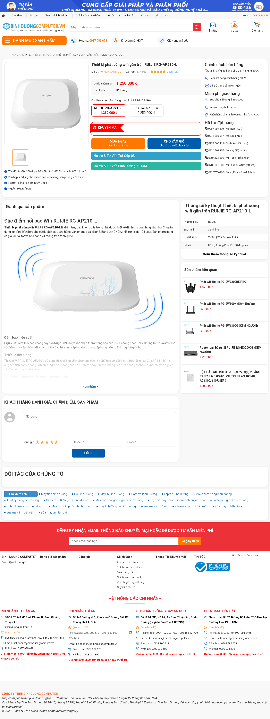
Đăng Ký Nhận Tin (189, 542)
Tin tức (34, 15)
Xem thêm (90, 386)
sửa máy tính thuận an (229, 506)
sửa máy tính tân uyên (55, 512)
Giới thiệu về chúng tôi (14, 562)
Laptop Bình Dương (176, 494)
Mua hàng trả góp (127, 572)
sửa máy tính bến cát (20, 512)
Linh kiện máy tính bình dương (25, 506)
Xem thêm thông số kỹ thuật (224, 254)
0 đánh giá (172, 71)
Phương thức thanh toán (131, 562)
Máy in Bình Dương (112, 494)
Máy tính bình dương (54, 494)
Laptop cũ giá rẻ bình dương (230, 500)
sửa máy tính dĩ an (155, 506)
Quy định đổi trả (126, 587)
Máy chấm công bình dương (214, 494)
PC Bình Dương (83, 494)
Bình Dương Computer (245, 555)
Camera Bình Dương (144, 494)
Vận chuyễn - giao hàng (130, 582)
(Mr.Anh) (73, 638)
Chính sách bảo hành (56, 15)
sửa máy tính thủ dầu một (191, 506)
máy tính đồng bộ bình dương (117, 506)
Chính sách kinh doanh (130, 567)
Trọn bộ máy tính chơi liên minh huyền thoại (177, 500)
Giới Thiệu (17, 15)
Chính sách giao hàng (88, 15)
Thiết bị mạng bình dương (23, 500)
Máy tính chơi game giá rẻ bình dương (119, 500)
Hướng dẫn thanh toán (121, 15)
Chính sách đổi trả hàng (155, 15)
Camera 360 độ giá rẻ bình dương (67, 500)
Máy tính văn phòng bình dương (71, 506)
